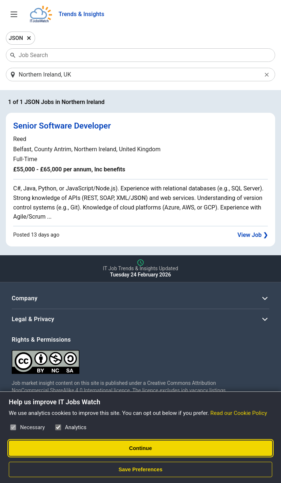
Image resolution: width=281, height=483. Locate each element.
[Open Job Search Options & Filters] (14, 14)
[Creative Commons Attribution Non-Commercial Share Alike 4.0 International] (121, 359)
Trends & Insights (81, 14)
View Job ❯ (252, 234)
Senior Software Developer (62, 125)
